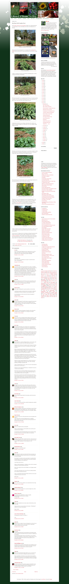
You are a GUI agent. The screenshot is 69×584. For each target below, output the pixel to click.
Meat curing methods (45, 213)
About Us (15, 18)
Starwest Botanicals (45, 266)
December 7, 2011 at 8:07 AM (19, 296)
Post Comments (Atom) (19, 573)
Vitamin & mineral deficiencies (46, 237)
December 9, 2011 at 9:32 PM (19, 559)
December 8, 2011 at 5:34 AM (19, 498)
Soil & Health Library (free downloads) (48, 195)
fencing (42, 283)
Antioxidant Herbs (44, 244)
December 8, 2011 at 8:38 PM (19, 510)
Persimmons (45, 119)
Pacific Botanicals (44, 265)
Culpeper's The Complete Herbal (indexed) (48, 246)
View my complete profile (45, 30)
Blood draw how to (45, 220)
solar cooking (45, 294)
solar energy (52, 294)
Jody (15, 383)
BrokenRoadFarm (17, 446)
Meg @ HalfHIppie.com (18, 543)
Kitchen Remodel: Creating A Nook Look (49, 108)
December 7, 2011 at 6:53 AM (19, 276)
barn (48, 276)
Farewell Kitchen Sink (46, 118)
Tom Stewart (17, 530)
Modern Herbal (44, 259)
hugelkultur (55, 287)
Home (12, 18)
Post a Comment (15, 569)
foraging (49, 284)
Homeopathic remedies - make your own (48, 255)
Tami (15, 279)
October (44, 127)
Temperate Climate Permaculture (47, 198)
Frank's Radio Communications (46, 178)
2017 (43, 93)
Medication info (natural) (45, 231)
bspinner (16, 481)
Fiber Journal (33, 18)
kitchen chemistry (51, 288)
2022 (43, 86)
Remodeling (24, 18)
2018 (43, 92)
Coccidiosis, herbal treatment (46, 222)
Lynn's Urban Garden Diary (19, 513)
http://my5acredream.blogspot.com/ (27, 241)
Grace (15, 425)
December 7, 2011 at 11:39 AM (19, 434)
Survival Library (44, 200)
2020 (43, 89)
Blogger (51, 579)
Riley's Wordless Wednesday (47, 106)
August (44, 130)
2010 (43, 142)
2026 (43, 80)
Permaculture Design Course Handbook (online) (49, 188)
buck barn (54, 279)
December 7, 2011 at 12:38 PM (19, 443)
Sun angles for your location (46, 199)
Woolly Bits (16, 265)
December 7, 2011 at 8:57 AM (19, 305)
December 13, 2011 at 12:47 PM (19, 567)
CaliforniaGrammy (18, 562)
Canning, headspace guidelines (46, 212)
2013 (43, 99)
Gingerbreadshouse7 (18, 487)
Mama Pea (16, 287)
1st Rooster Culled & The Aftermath (48, 112)
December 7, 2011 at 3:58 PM (19, 484)
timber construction (50, 295)
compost (45, 281)
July (44, 131)
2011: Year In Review (46, 105)
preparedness (43, 291)
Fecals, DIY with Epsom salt (46, 223)
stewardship (43, 295)
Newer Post (14, 571)
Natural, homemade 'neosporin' (46, 264)
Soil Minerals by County (45, 236)
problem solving (52, 291)
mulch (18, 245)
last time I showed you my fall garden (20, 25)
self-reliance (44, 293)
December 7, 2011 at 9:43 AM (19, 397)
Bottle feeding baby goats (46, 221)
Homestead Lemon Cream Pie (47, 109)
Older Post (36, 571)
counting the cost (51, 281)
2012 (43, 101)
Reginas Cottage (17, 493)
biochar (42, 278)
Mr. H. (16, 325)
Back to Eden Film (45, 173)
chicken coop (51, 280)
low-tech (51, 289)
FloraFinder (43, 177)
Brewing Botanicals (45, 245)
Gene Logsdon (18, 202)
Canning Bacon (44, 208)
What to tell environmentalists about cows (48, 204)
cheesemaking (43, 280)
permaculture (52, 290)
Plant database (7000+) (45, 193)
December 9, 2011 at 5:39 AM (19, 526)
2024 (43, 83)
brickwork (49, 279)
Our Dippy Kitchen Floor (46, 122)
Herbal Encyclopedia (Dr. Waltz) (47, 254)
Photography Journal (39, 18)
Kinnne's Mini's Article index (46, 228)
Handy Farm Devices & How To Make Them (48, 181)
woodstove (47, 296)
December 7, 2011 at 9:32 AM (19, 390)
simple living (49, 293)
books (44, 279)
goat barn (51, 285)
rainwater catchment (45, 292)
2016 (43, 95)
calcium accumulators (15, 235)
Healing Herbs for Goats (45, 250)
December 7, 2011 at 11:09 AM (19, 411)
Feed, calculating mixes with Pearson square (48, 225)
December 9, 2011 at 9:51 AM (19, 548)
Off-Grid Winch (44, 186)
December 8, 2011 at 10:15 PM (19, 518)
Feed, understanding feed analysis (47, 226)
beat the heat (49, 277)
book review (54, 278)
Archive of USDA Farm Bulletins (47, 172)
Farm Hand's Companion (45, 176)
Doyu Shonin (17, 393)
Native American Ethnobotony (46, 260)
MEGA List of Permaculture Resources (48, 183)
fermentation (47, 283)
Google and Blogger (44, 167)
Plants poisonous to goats (45, 233)
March (44, 137)
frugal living (55, 284)
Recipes (28, 18)
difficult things (46, 282)
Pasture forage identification (46, 187)
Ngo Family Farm (17, 437)
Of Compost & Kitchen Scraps (47, 116)
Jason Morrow (43, 579)
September (44, 128)
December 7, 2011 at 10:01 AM (19, 403)
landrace (48, 289)
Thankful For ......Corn (46, 123)
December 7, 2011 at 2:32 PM (19, 449)
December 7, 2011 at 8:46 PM (19, 490)
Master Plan (19, 18)
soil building (55, 293)
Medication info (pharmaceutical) (47, 232)
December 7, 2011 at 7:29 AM (19, 284)
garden (44, 285)
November (44, 125)
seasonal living (54, 292)
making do (55, 289)
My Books (52, 18)
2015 (43, 96)
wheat (20, 245)
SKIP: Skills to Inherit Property (46, 194)
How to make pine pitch (45, 256)
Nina (15, 316)
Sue (15, 250)
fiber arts (52, 283)
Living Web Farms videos (46, 182)
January (44, 140)
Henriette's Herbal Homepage (46, 251)
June (44, 133)
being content (54, 277)
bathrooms (43, 277)
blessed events (47, 278)
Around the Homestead (46, 115)
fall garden (16, 245)
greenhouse (47, 287)
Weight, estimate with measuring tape (47, 238)
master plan (45, 290)
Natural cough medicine (45, 261)
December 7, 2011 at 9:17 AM (19, 380)
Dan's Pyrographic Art (46, 18)
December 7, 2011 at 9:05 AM (19, 337)
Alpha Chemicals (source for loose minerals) (48, 218)
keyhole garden (44, 288)
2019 (43, 90)
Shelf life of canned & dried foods (47, 214)
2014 (43, 98)
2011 (43, 102)
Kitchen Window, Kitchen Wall (47, 113)
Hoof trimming (44, 227)
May (44, 134)
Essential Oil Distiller (45, 249)
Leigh (19, 241)
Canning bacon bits (45, 209)
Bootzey (16, 309)
